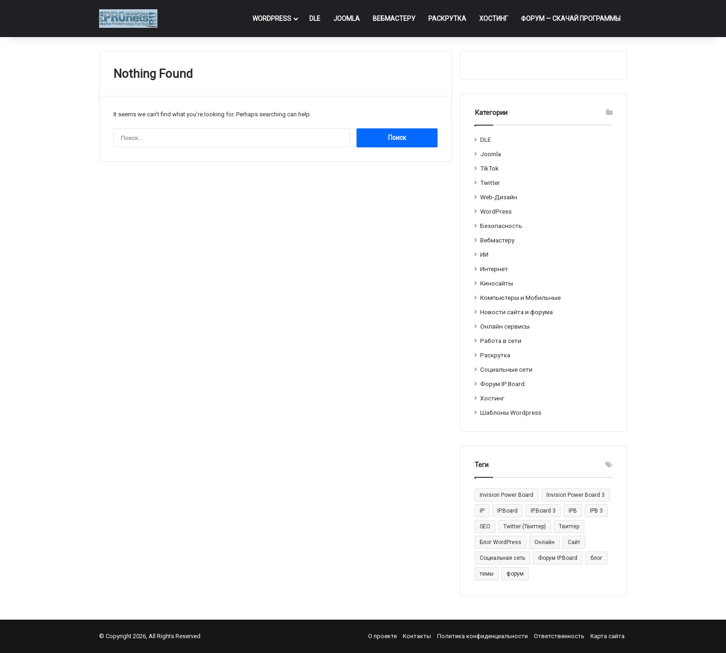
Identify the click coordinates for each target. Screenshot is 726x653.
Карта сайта (607, 636)
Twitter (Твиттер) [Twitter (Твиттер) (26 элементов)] (524, 526)
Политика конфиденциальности (482, 636)
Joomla (346, 18)
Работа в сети (500, 340)
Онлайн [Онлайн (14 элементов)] (544, 542)
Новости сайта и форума (516, 312)
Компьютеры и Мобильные (520, 297)
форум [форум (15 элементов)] (515, 574)
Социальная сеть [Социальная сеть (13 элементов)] (502, 558)
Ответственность (559, 636)
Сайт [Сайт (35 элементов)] (574, 542)
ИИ (484, 254)
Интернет (494, 269)
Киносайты (496, 283)
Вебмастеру (394, 18)
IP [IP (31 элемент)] (482, 510)
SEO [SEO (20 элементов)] (485, 526)
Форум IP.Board (502, 383)
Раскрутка (447, 18)
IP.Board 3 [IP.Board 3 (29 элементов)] (543, 510)
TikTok (489, 168)
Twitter (490, 182)
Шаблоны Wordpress (510, 412)
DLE (314, 18)
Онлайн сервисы (505, 326)
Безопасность (501, 225)
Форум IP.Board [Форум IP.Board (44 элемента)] (557, 558)
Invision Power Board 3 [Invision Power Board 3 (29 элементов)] (575, 495)
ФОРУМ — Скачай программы (570, 18)
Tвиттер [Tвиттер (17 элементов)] (569, 526)
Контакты (417, 636)
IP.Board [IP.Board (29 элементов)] (507, 510)
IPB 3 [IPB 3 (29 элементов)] (596, 510)
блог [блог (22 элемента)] (596, 558)
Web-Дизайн (498, 197)
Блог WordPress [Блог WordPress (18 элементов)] (500, 542)
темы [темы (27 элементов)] (487, 574)
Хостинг (493, 18)
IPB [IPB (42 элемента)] (573, 510)
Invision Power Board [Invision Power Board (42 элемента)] (506, 495)
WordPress (271, 18)
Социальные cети (506, 369)
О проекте (382, 636)
